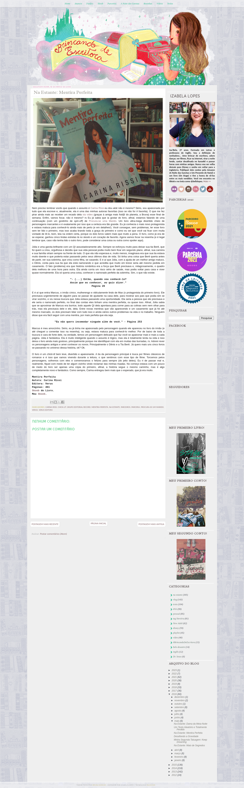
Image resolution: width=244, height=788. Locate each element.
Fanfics (89, 3)
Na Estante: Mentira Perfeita (188, 733)
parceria (135, 407)
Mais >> (207, 181)
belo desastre (179, 647)
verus (35, 410)
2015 (174, 764)
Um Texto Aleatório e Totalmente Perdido (190, 728)
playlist (176, 633)
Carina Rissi (97, 208)
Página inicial (98, 523)
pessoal (176, 614)
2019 (174, 684)
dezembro (179, 697)
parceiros (125, 407)
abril (176, 750)
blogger (151, 785)
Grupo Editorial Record (79, 407)
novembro (179, 700)
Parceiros (111, 3)
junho (177, 717)
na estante (114, 407)
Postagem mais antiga (151, 524)
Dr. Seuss (177, 656)
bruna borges (99, 785)
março (177, 753)
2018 (174, 687)
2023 (174, 670)
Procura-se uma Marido (102, 221)
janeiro (178, 760)
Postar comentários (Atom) (53, 533)
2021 (174, 677)
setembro (179, 707)
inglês (176, 651)
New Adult (178, 623)
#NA (175, 609)
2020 (174, 680)
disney (176, 628)
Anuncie (78, 3)
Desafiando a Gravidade (186, 736)
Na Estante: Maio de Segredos (189, 745)
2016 (174, 694)
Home (67, 3)
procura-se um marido (152, 407)
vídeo (175, 637)
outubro (178, 704)
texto (175, 604)
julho (177, 714)
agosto (178, 710)
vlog (175, 599)
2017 (174, 690)
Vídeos (160, 3)
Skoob (100, 3)
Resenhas (148, 3)
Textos (170, 3)
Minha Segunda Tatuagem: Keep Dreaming (190, 740)
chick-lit (62, 407)
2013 (174, 771)
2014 (174, 768)
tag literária (178, 618)
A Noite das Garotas (130, 3)
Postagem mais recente (45, 524)
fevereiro (179, 757)
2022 (174, 673)
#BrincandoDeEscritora (184, 642)
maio (177, 721)
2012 (174, 775)
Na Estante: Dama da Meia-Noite (190, 723)
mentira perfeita (100, 407)
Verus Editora (46, 410)
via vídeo (88, 214)
